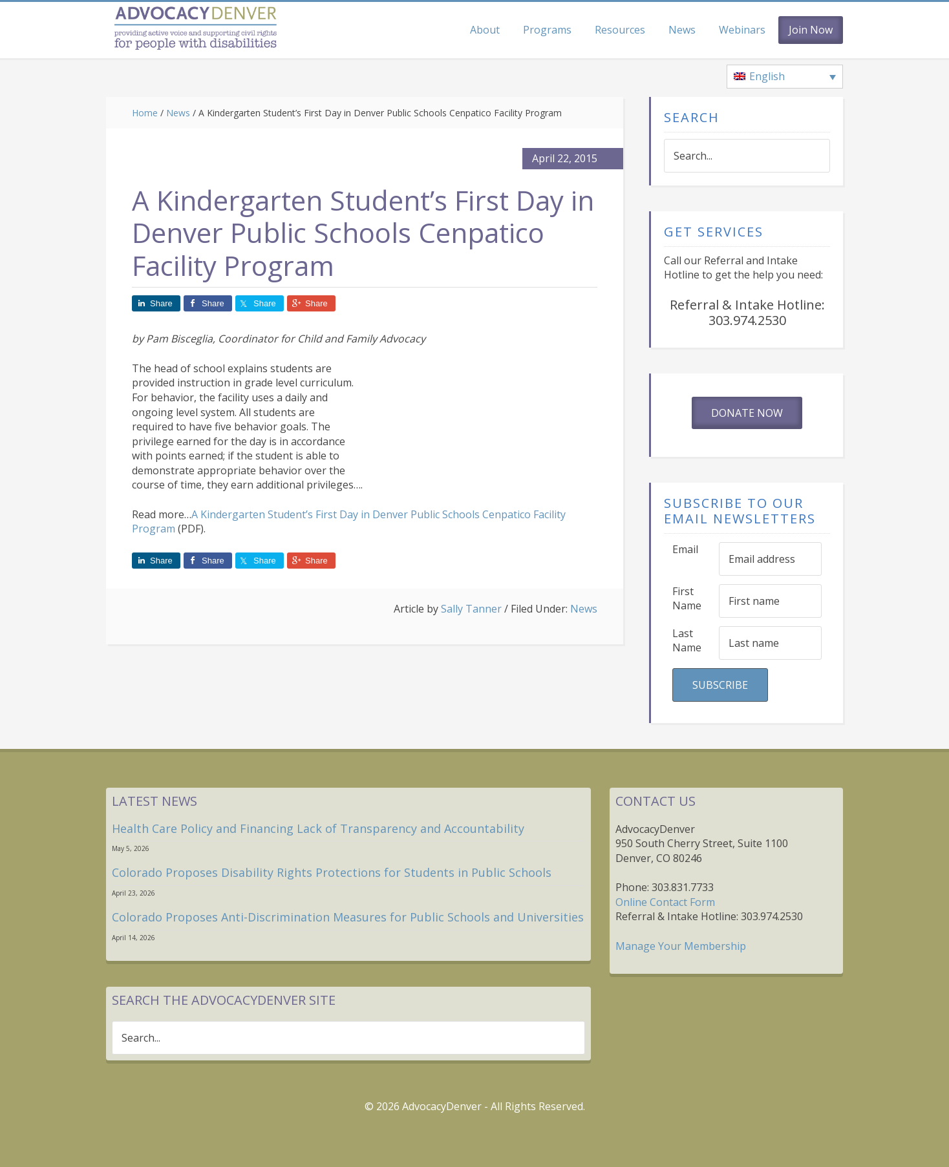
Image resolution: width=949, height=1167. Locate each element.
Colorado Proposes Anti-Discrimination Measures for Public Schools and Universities (348, 917)
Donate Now (747, 413)
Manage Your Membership (680, 946)
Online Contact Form (665, 902)
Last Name (686, 640)
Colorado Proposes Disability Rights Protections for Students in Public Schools (331, 872)
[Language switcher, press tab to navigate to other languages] (785, 77)
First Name (686, 598)
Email (685, 549)
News (583, 609)
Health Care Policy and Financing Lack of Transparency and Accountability (318, 828)
